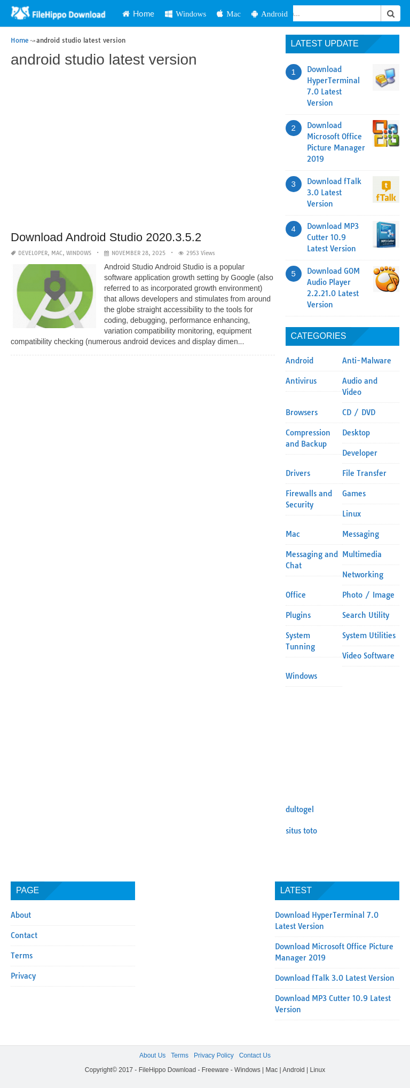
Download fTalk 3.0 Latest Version (334, 193)
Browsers (302, 412)
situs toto (301, 831)
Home (138, 13)
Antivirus (301, 381)
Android (269, 14)
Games (354, 493)
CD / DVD (358, 412)
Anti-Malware (366, 361)
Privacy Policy (214, 1055)
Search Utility (365, 615)
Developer (33, 253)
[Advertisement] (143, 150)
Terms (22, 955)
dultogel (300, 809)
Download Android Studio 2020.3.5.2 (106, 237)
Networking (362, 574)
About (21, 915)
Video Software (368, 656)
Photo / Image (368, 595)
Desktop (356, 433)
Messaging (360, 534)
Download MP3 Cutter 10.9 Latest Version (333, 237)
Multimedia (362, 554)
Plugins (298, 615)
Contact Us (255, 1055)
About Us (152, 1055)
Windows (185, 14)
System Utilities (369, 635)
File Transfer (364, 473)
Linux (351, 514)
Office (296, 595)
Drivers (298, 473)
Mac (229, 14)
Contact (24, 935)
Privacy (23, 976)
